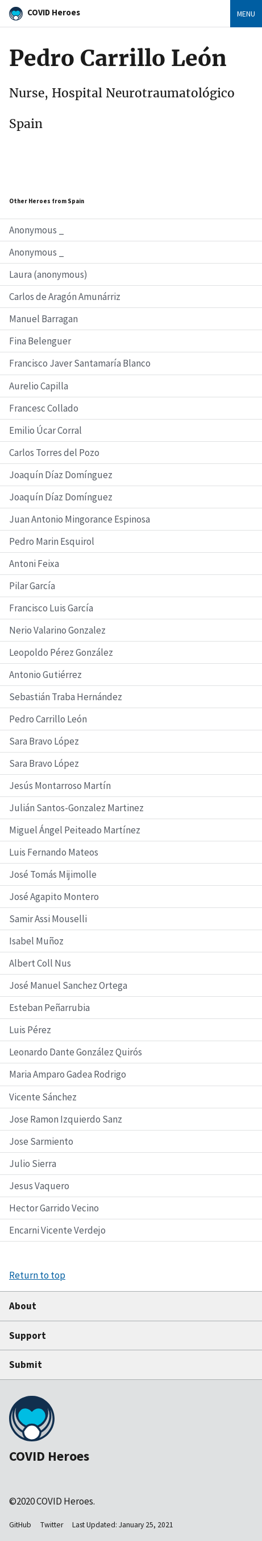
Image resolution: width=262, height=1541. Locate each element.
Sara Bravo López (44, 741)
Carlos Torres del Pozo (54, 452)
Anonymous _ (36, 230)
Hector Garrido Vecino (54, 1208)
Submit (25, 1364)
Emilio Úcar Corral (45, 430)
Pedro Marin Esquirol (51, 541)
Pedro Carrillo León (48, 719)
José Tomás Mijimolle (53, 874)
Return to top (37, 1275)
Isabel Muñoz (36, 941)
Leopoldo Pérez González (61, 652)
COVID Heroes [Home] (53, 12)
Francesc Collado (43, 408)
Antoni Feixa (34, 563)
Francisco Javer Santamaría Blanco (80, 363)
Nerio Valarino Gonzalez (57, 630)
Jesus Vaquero (39, 1186)
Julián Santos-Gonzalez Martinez (76, 808)
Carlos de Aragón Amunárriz (64, 296)
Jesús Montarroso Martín (60, 785)
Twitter (51, 1525)
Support (27, 1335)
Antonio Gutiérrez (45, 674)
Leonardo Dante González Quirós (75, 1052)
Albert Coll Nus (40, 963)
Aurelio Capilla (38, 386)
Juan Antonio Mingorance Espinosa (79, 519)
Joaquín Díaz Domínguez (61, 475)
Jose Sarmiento (41, 1141)
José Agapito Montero (54, 896)
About (22, 1306)
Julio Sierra (32, 1163)
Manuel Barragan (43, 319)
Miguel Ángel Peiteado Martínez (74, 830)
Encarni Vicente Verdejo (57, 1230)
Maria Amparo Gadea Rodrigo (67, 1074)
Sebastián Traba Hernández (65, 697)
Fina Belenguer (40, 341)
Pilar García (32, 586)
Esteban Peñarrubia (49, 1007)
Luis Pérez (30, 1030)
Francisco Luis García (51, 608)
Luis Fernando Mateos (53, 852)
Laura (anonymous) (48, 274)
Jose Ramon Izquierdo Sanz (65, 1119)
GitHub (20, 1525)
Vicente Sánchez (43, 1097)
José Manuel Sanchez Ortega (68, 985)
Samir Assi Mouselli (48, 919)
